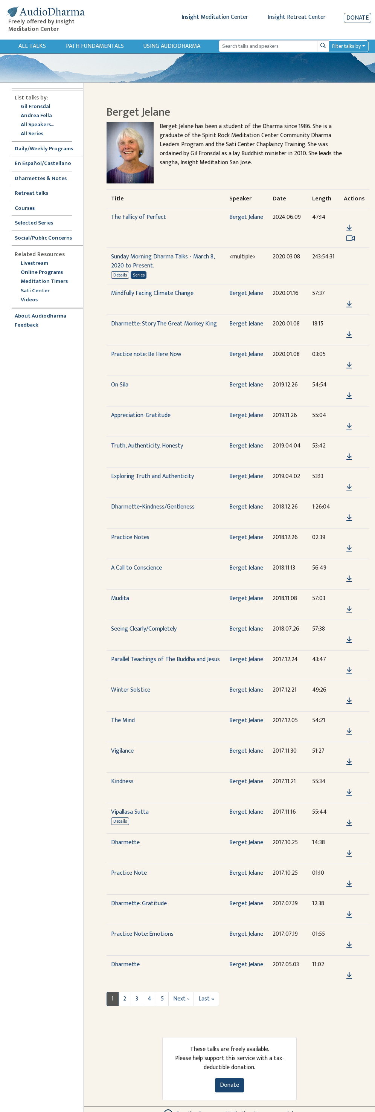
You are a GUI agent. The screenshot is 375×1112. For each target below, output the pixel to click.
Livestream (34, 263)
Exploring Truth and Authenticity (152, 476)
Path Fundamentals (95, 46)
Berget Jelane (246, 217)
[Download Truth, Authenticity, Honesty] (349, 457)
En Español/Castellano (43, 163)
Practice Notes (130, 537)
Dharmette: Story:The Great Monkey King (164, 324)
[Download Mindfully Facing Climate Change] (349, 304)
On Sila (119, 385)
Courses (25, 208)
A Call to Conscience (136, 568)
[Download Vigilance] (349, 762)
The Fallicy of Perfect (138, 217)
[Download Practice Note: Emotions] (349, 945)
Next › (181, 999)
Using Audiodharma (171, 46)
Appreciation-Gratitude (141, 415)
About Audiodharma (40, 316)
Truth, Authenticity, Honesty (147, 446)
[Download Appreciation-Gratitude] (349, 426)
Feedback (26, 325)
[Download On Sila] (349, 396)
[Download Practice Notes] (349, 548)
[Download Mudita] (349, 609)
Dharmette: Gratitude (139, 903)
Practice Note (129, 873)
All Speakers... (37, 125)
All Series (32, 134)
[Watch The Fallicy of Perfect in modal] (351, 238)
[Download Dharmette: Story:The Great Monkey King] (349, 335)
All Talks (32, 46)
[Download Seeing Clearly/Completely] (349, 640)
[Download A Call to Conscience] (349, 579)
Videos (33, 300)
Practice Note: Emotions (142, 934)
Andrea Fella (36, 116)
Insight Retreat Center (297, 17)
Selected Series (38, 223)
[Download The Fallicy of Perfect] (349, 228)
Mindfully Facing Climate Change (152, 293)
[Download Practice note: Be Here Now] (349, 365)
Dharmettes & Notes (41, 178)
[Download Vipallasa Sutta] (349, 823)
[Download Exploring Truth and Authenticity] (349, 487)
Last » (206, 999)
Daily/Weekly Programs (48, 149)
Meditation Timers (44, 281)
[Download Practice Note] (349, 884)
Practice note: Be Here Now (146, 354)
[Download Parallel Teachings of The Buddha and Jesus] (349, 670)
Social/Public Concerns (43, 238)
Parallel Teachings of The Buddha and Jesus (165, 659)
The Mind (123, 720)
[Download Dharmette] (349, 853)
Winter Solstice (130, 690)
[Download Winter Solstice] (349, 701)
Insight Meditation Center (214, 17)
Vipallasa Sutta (130, 812)
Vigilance (122, 751)
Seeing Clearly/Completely (144, 629)
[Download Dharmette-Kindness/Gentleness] (349, 518)
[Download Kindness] (349, 792)
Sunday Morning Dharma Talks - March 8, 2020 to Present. (163, 261)
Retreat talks (31, 193)
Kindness (122, 781)
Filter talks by (346, 46)
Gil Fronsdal (35, 106)
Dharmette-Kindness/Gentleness (153, 507)
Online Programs (42, 272)
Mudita (120, 598)
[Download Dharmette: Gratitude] (349, 914)
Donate (357, 18)
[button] (349, 217)
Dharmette (125, 842)
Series (139, 275)
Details (120, 275)
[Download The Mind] (349, 731)
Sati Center (35, 291)
